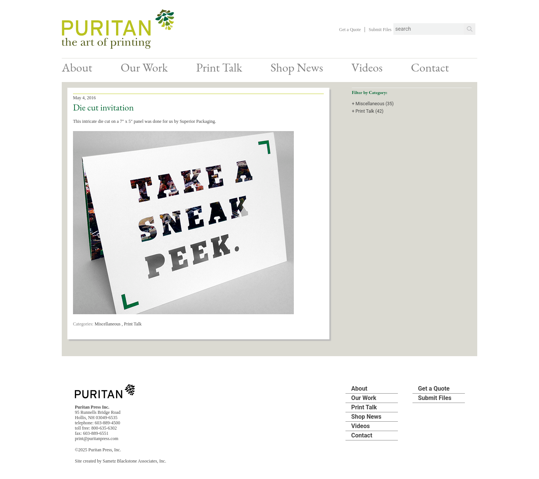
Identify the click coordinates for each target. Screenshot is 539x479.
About (77, 67)
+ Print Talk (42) (367, 111)
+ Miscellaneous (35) (373, 103)
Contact (430, 67)
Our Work (144, 67)
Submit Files (380, 29)
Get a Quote (350, 29)
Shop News (297, 67)
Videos (367, 67)
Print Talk (219, 67)
